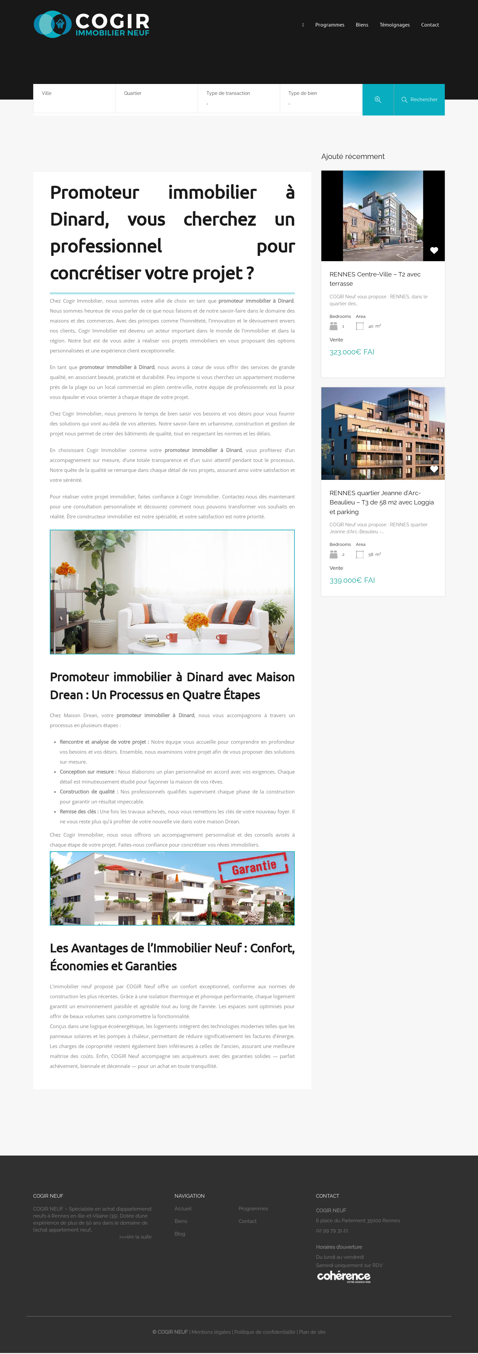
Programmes (330, 24)
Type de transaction (228, 93)
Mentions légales (211, 1332)
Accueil (183, 1209)
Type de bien (302, 93)
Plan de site (312, 1332)
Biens (362, 24)
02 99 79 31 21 (332, 1231)
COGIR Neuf (140, 986)
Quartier (132, 93)
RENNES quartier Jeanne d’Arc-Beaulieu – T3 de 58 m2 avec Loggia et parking (382, 502)
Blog (180, 1234)
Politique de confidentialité (264, 1332)
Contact (430, 24)
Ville (46, 93)
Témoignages (395, 24)
